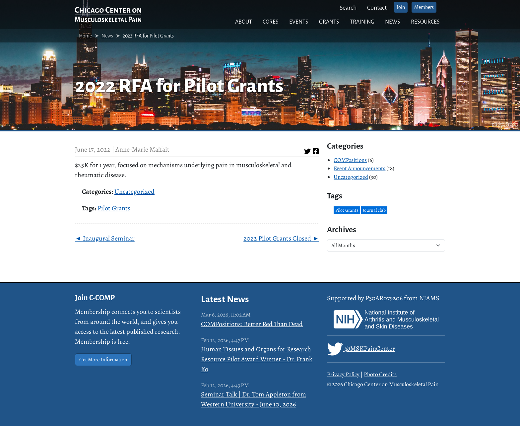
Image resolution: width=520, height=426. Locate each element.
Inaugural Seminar (109, 238)
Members (424, 7)
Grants (329, 22)
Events (298, 22)
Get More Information (103, 359)
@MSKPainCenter (361, 349)
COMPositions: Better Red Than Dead (252, 324)
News (392, 22)
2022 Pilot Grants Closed (277, 238)
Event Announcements (359, 168)
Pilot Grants (114, 208)
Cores (271, 22)
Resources (425, 22)
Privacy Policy (343, 374)
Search (348, 7)
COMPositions (350, 160)
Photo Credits (380, 374)
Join (401, 7)
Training (362, 22)
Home (85, 35)
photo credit (505, 124)
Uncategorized (134, 191)
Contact (377, 7)
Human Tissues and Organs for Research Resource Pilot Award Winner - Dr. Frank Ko (256, 359)
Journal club (374, 210)
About (243, 22)
